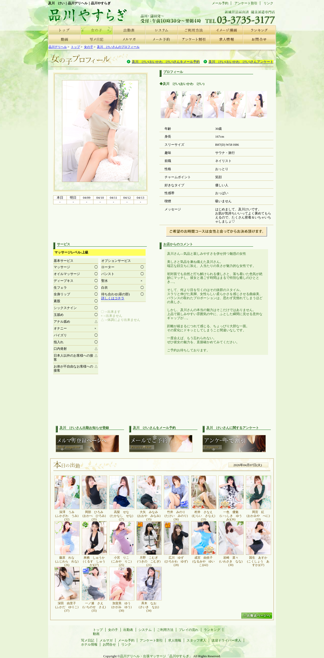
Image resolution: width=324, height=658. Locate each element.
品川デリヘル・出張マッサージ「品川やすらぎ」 (156, 656)
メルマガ (129, 39)
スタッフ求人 (196, 640)
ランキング (258, 30)
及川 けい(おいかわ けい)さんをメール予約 (166, 62)
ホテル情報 (89, 644)
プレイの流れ (226, 30)
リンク (268, 3)
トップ (64, 30)
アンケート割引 (194, 39)
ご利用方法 (194, 30)
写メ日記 (96, 39)
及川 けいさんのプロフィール (118, 47)
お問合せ (258, 39)
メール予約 (161, 39)
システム (161, 30)
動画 (64, 39)
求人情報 (226, 39)
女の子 (96, 30)
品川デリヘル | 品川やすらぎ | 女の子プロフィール (86, 14)
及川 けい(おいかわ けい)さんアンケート (241, 62)
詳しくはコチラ (112, 298)
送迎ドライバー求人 (226, 640)
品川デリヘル (58, 47)
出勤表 (129, 30)
